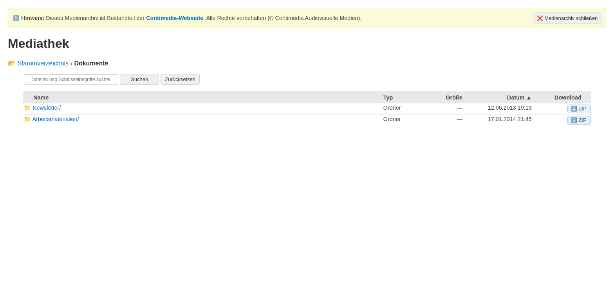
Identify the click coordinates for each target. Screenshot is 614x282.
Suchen (139, 79)
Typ (388, 97)
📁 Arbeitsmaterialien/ (51, 119)
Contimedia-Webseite (174, 18)
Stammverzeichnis (43, 63)
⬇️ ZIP (579, 109)
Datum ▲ (519, 97)
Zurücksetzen (180, 79)
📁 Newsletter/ (42, 108)
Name (41, 97)
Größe (454, 97)
